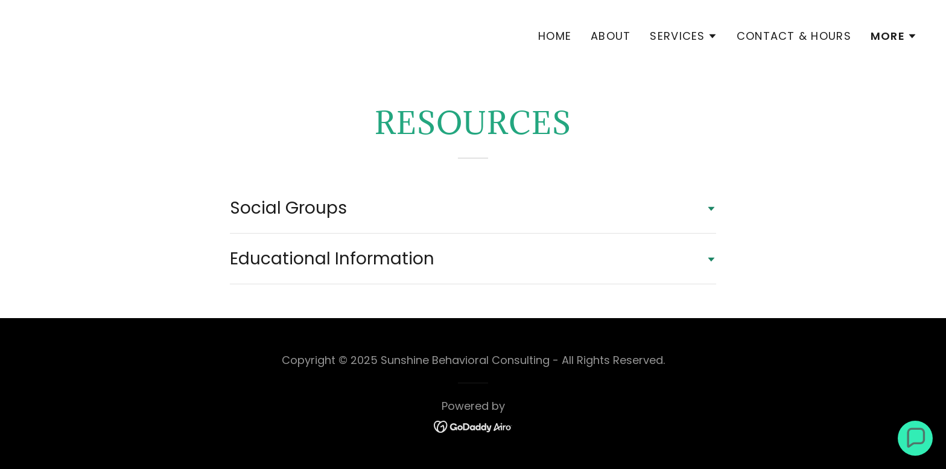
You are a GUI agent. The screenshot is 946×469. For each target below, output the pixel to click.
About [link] (610, 35)
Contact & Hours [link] (794, 35)
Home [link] (554, 35)
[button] (683, 36)
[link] (246, 41)
